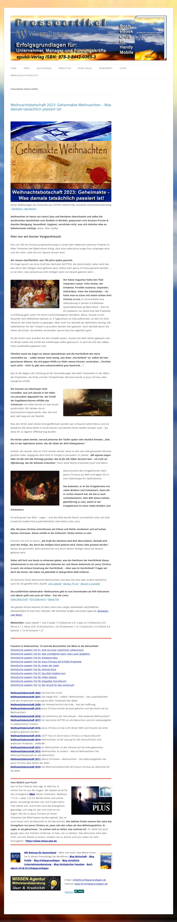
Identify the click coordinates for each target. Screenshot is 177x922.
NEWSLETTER (65, 68)
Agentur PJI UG (70, 583)
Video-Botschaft (19, 599)
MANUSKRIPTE (105, 68)
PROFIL (27, 68)
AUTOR (123, 68)
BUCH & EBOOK (44, 68)
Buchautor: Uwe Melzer (24, 208)
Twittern (69, 892)
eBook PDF (53, 599)
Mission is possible (89, 583)
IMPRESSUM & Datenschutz (24, 75)
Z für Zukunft (55, 583)
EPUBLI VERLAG (85, 68)
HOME (13, 68)
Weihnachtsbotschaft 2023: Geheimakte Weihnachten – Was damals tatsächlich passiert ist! (61, 106)
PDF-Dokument (38, 599)
